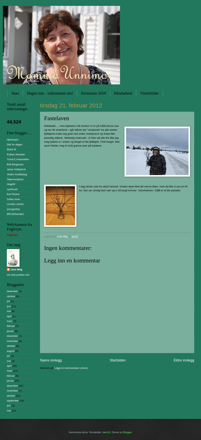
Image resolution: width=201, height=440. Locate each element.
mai (9, 311)
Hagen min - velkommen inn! (50, 93)
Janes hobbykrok (16, 169)
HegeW (11, 184)
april (9, 316)
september (13, 400)
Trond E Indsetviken (18, 159)
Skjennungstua (15, 179)
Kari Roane (13, 194)
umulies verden (15, 204)
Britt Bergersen (15, 164)
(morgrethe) (13, 209)
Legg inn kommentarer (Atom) (71, 368)
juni (9, 306)
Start (15, 93)
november (12, 341)
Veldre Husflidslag (17, 174)
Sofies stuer (13, 199)
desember (12, 291)
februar (11, 326)
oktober (11, 296)
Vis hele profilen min (18, 274)
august (10, 351)
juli (8, 301)
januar (10, 331)
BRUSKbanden (15, 214)
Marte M (11, 149)
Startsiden (117, 360)
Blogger (127, 432)
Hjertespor (12, 139)
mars (9, 321)
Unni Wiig (16, 269)
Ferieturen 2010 (93, 93)
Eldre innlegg (184, 360)
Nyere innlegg (51, 360)
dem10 (106, 432)
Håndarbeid (123, 93)
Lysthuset (12, 189)
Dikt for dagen (14, 144)
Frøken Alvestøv (16, 154)
